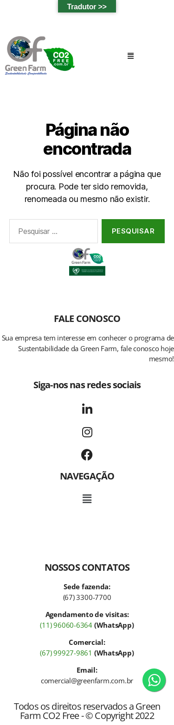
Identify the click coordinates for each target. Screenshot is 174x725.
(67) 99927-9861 (66, 652)
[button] (130, 56)
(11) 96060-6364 (66, 625)
